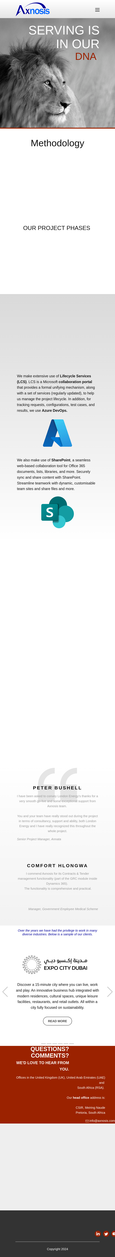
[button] (5, 992)
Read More (57, 1021)
